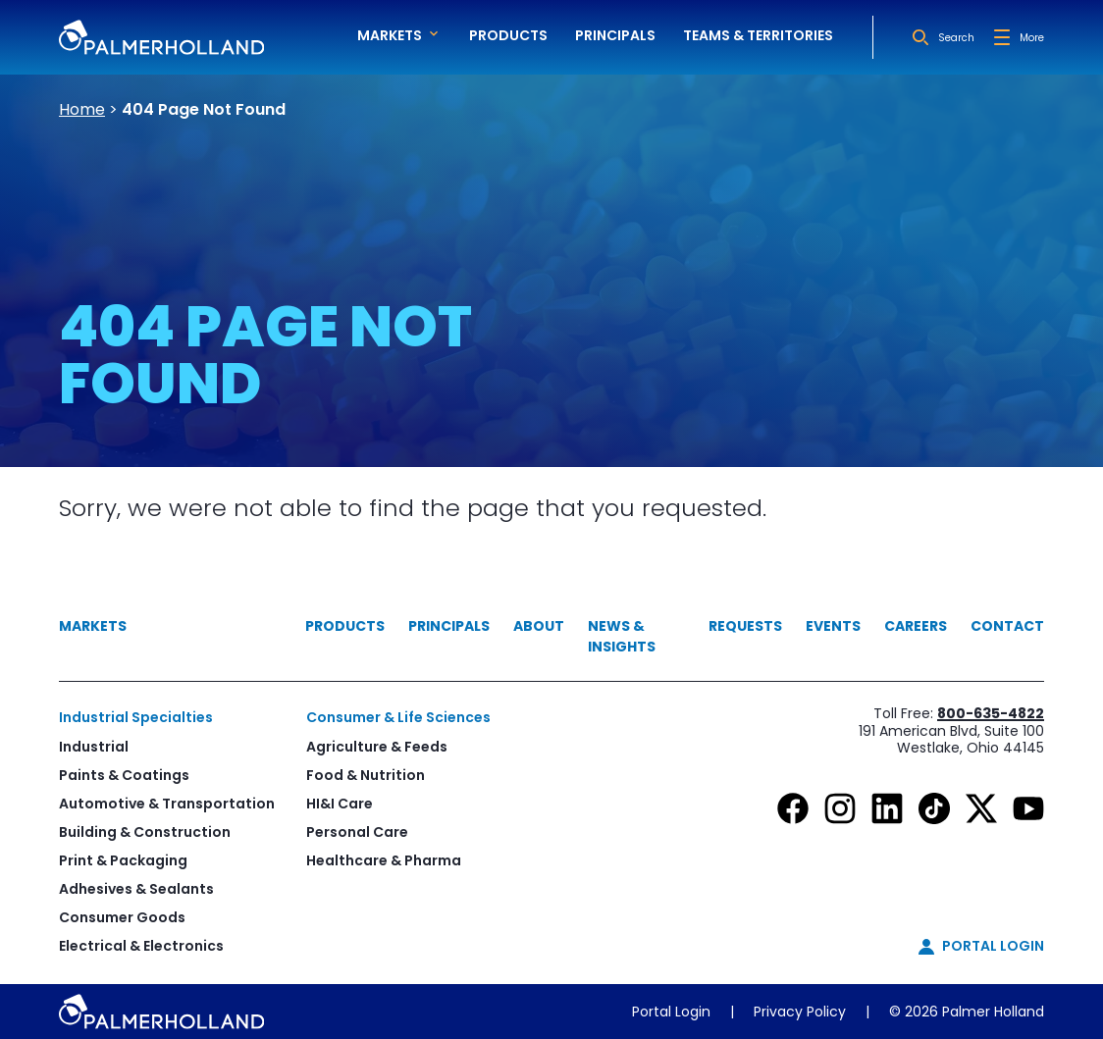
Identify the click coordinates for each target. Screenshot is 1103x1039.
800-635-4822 (990, 713)
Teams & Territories (758, 35)
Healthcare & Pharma (383, 860)
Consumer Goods (122, 917)
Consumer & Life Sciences (398, 717)
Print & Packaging (123, 860)
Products (508, 35)
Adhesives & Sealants (136, 889)
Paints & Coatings (124, 775)
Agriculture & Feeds (376, 746)
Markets (93, 626)
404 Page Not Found (204, 109)
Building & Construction (145, 832)
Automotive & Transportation (167, 803)
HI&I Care (339, 803)
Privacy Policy (800, 1011)
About (538, 626)
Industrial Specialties (136, 717)
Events (833, 626)
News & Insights (622, 636)
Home (82, 109)
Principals (615, 35)
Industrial (94, 746)
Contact (1007, 626)
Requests (745, 626)
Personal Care (357, 832)
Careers (915, 626)
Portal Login (671, 1011)
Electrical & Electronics (141, 946)
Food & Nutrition (365, 775)
